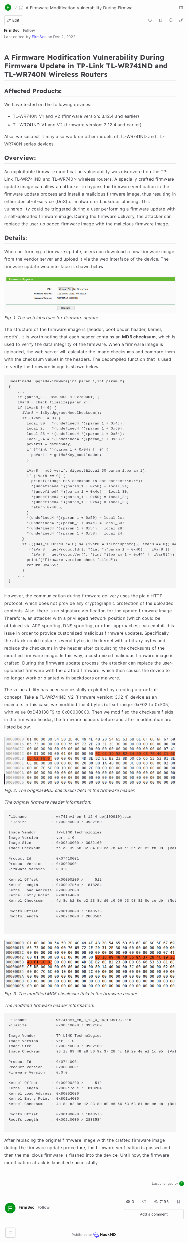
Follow (29, 30)
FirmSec (11, 30)
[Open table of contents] (10, 1233)
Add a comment (154, 1214)
